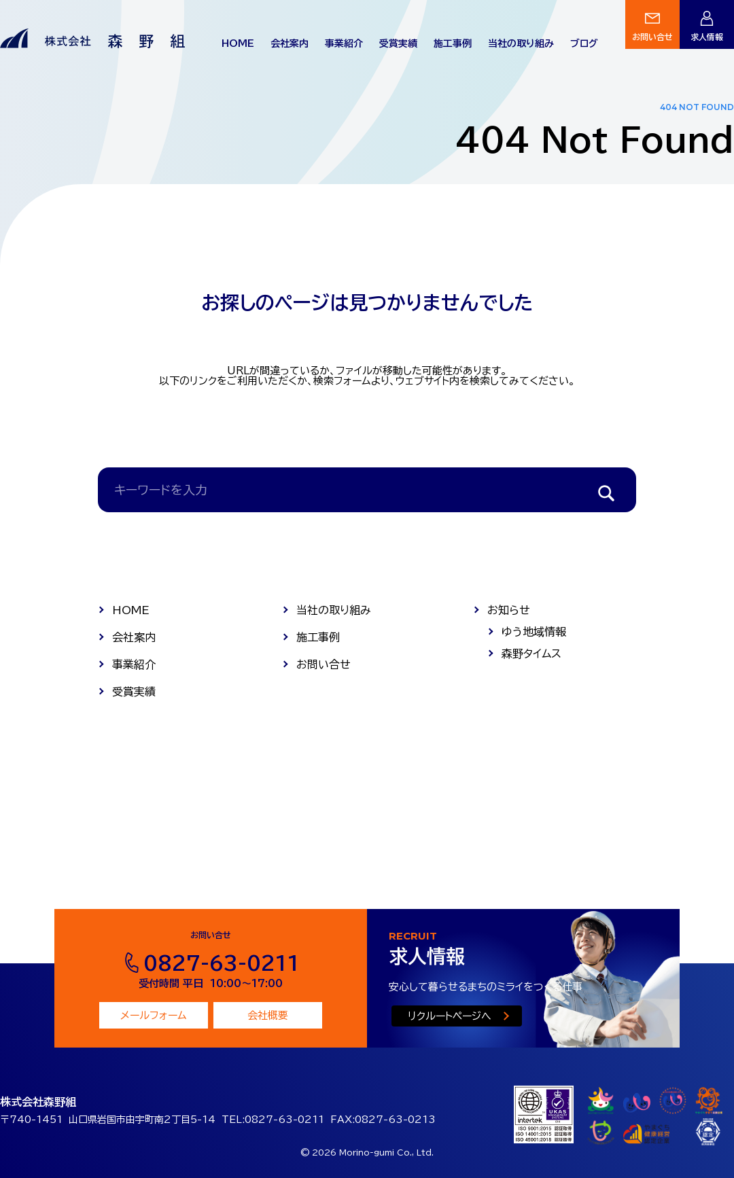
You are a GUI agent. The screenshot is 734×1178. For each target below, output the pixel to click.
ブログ (584, 43)
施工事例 (453, 43)
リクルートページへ (449, 1016)
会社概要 (267, 1015)
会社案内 (289, 43)
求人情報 (707, 37)
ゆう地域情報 (534, 631)
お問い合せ (652, 37)
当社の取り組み (521, 43)
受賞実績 (398, 43)
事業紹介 (344, 43)
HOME (238, 43)
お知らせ (508, 610)
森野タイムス (531, 653)
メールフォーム (153, 1015)
